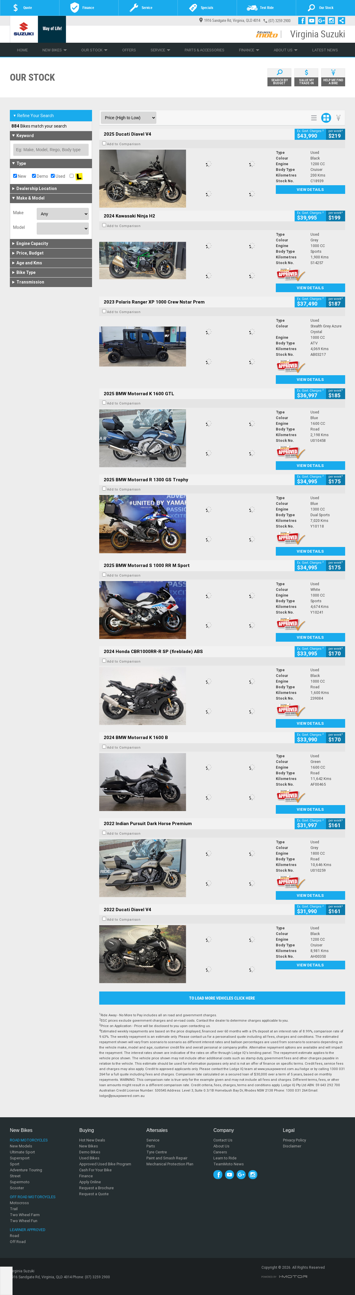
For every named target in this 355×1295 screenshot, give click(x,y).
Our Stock (94, 50)
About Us (286, 50)
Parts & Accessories (204, 50)
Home (22, 50)
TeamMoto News (228, 1164)
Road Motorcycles (29, 1140)
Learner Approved (27, 1229)
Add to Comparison (124, 144)
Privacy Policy (294, 1140)
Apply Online (90, 1181)
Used (58, 176)
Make (18, 212)
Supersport (20, 1158)
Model (19, 227)
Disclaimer (292, 1146)
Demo (40, 176)
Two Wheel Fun (23, 1220)
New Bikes (54, 50)
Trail (14, 1208)
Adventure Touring (26, 1170)
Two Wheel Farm (25, 1214)
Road (14, 1235)
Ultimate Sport (22, 1152)
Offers (129, 50)
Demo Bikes (89, 1152)
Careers (220, 1152)
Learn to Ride (225, 1158)
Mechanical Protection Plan (169, 1164)
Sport (14, 1164)
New (19, 176)
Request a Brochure (96, 1187)
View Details (310, 189)
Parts (150, 1146)
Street (15, 1175)
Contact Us (222, 1140)
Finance (249, 50)
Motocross (19, 1202)
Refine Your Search (33, 115)
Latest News (325, 50)
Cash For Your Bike (95, 1170)
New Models (21, 1146)
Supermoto (20, 1181)
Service (160, 50)
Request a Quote (94, 1193)
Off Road (18, 1241)
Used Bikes (89, 1158)
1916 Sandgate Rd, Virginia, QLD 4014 (229, 20)
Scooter (17, 1187)
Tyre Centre (156, 1152)
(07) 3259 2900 (279, 21)
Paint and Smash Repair (166, 1158)
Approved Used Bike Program (105, 1164)
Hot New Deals (92, 1140)
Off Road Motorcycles (33, 1196)
